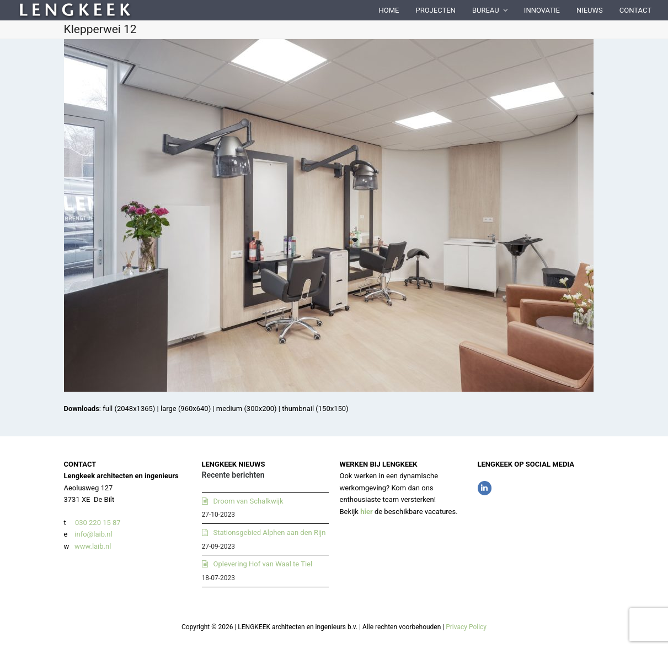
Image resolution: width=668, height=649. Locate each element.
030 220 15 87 (98, 522)
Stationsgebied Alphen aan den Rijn (269, 532)
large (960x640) (186, 408)
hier (366, 511)
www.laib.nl (92, 546)
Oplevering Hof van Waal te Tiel (263, 564)
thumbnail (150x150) (315, 408)
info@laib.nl (93, 534)
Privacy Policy (466, 627)
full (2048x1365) (129, 408)
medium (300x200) (246, 408)
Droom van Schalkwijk (248, 501)
